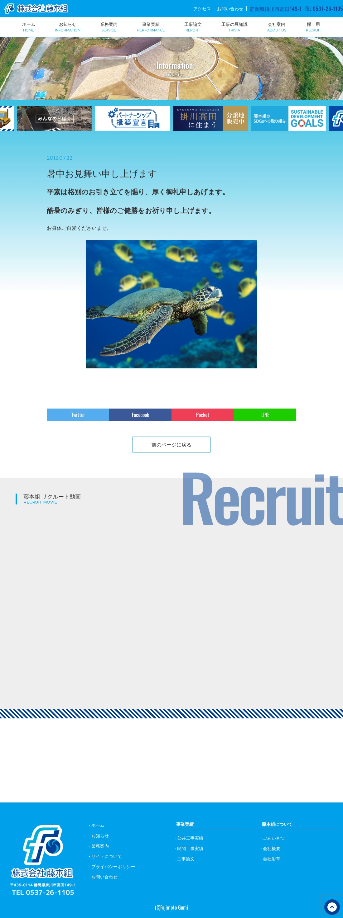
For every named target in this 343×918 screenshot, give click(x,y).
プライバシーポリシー (113, 866)
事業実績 (151, 26)
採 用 (313, 26)
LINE (265, 415)
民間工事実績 (190, 848)
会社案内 (276, 26)
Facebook (140, 415)
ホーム (28, 26)
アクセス (202, 8)
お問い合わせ (230, 8)
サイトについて (106, 856)
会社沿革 (271, 858)
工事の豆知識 (234, 26)
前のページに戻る (171, 444)
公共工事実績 (190, 837)
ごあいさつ (274, 837)
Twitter (78, 415)
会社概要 (271, 848)
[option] (132, 122)
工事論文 (193, 26)
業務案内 (109, 26)
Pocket (202, 415)
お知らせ (67, 26)
